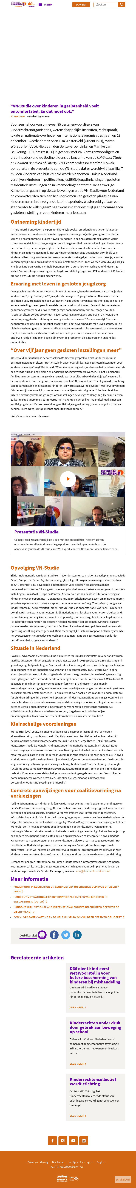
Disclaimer (58, 1162)
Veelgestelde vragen (80, 1162)
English (101, 1162)
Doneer (81, 4)
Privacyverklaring (37, 1162)
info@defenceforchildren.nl (92, 871)
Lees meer (76, 1007)
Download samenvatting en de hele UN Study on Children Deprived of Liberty (67, 917)
